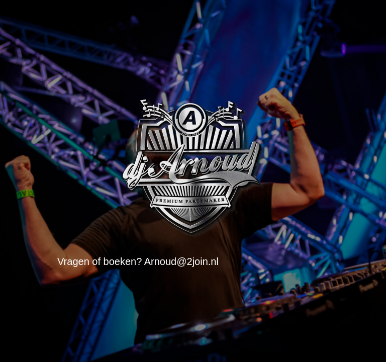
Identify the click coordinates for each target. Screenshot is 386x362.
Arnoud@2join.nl (181, 261)
